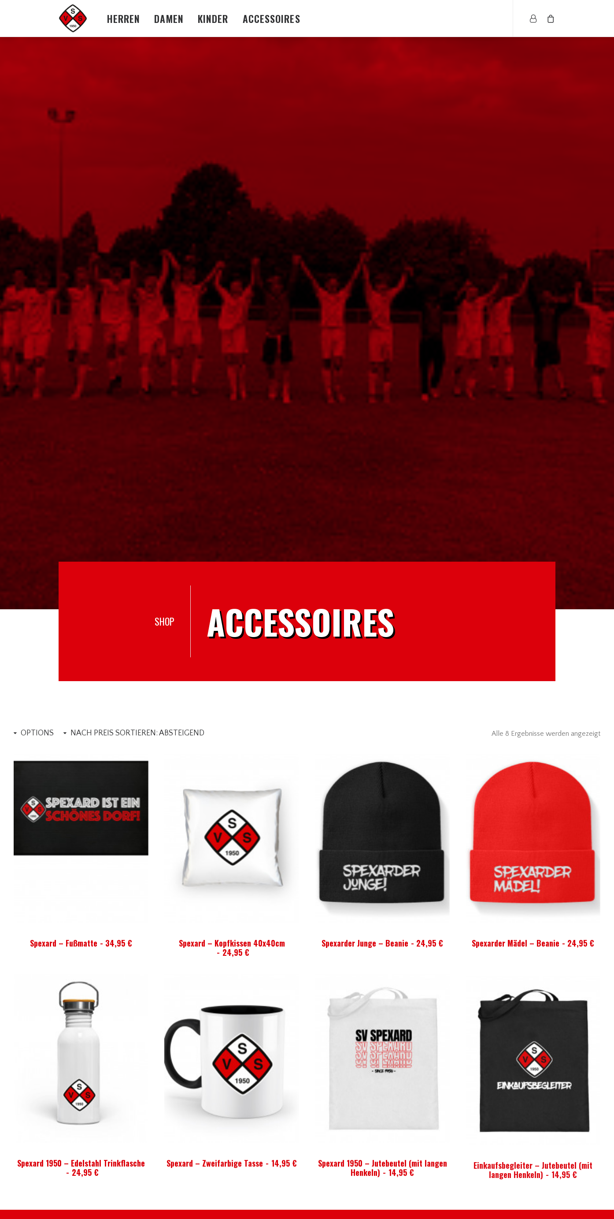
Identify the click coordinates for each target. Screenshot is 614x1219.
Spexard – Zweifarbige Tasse (514, 1011)
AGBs (422, 1139)
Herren (124, 18)
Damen (169, 18)
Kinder (213, 18)
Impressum (431, 1185)
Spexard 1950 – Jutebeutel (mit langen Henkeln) (95, 1011)
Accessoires (271, 18)
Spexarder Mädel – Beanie (533, 492)
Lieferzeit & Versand (445, 1151)
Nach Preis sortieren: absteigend (137, 282)
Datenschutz (433, 1197)
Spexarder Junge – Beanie (383, 492)
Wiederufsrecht (438, 1174)
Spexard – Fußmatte (81, 492)
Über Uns (429, 1127)
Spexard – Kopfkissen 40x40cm (232, 497)
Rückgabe (429, 1162)
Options (37, 282)
